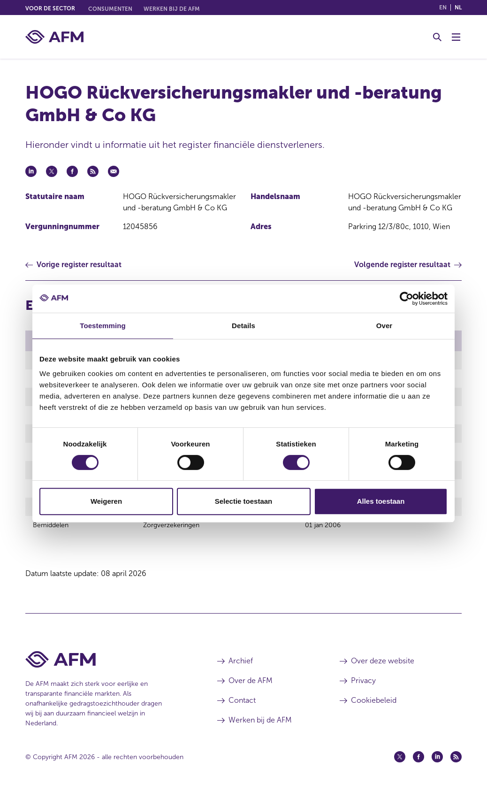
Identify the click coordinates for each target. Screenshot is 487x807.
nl (458, 7)
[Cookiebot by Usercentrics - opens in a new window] (406, 299)
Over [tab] (384, 326)
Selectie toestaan (244, 501)
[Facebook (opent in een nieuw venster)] (418, 770)
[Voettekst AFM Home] (107, 673)
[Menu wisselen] (456, 37)
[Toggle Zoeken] (437, 37)
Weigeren (106, 501)
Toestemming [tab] (103, 326)
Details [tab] (243, 326)
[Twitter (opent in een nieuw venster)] (399, 770)
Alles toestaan (381, 501)
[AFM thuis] (54, 37)
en (443, 7)
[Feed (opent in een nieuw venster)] (456, 770)
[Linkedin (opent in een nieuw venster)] (437, 770)
